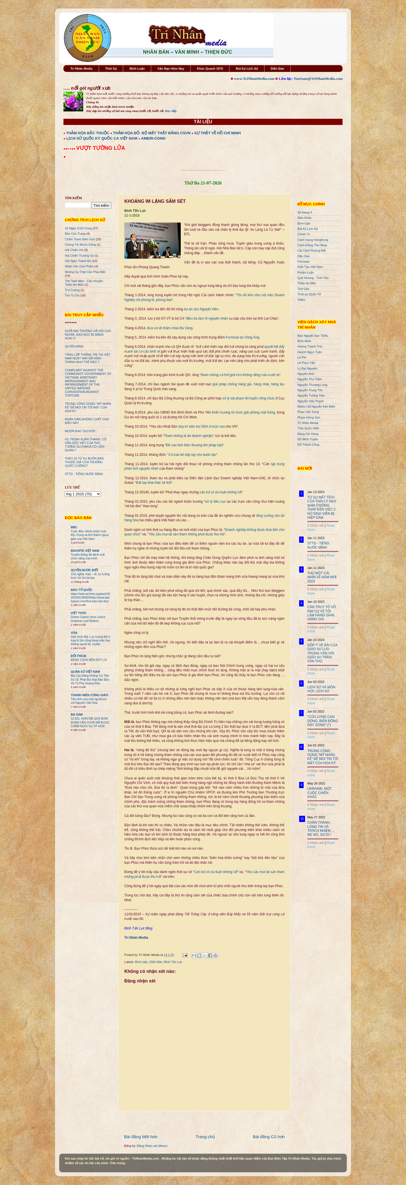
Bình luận (141, 962)
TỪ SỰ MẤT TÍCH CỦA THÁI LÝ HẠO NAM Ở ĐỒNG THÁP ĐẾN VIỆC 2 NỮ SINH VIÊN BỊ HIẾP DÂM (321, 507)
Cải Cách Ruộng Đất (311, 250)
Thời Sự (111, 68)
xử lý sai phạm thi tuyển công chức (248, 398)
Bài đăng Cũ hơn (269, 1136)
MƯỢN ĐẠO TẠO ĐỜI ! (80, 431)
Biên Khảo (304, 217)
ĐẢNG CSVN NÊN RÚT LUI (89, 659)
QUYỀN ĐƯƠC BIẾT (84, 570)
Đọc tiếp (170, 111)
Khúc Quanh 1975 (210, 68)
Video (301, 299)
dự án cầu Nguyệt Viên (201, 309)
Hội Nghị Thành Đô (78, 261)
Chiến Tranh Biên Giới (80, 239)
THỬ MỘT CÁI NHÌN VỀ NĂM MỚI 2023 (321, 577)
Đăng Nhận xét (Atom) (152, 1145)
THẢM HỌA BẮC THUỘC (87, 133)
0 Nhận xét (315, 525)
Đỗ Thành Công (308, 444)
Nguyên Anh (305, 373)
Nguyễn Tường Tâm (311, 395)
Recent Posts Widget (329, 855)
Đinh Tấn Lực (173, 962)
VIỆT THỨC (79, 613)
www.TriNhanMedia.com (254, 78)
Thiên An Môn (306, 283)
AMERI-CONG (153, 138)
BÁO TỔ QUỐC (81, 590)
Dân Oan (303, 256)
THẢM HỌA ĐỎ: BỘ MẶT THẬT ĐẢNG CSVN (152, 133)
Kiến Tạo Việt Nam (310, 267)
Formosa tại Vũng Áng (242, 337)
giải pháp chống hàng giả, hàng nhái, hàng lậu (248, 384)
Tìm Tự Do (72, 295)
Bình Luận (137, 68)
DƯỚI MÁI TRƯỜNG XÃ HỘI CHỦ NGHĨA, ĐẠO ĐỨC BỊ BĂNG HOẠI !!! (88, 334)
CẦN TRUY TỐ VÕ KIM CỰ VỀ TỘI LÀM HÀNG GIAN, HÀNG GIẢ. (321, 613)
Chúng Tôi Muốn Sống (80, 244)
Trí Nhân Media (81, 68)
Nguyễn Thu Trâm (309, 379)
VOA (74, 632)
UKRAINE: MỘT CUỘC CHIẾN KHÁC (319, 793)
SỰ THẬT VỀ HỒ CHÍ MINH (217, 133)
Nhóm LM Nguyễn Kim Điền (316, 406)
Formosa (303, 261)
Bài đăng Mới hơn (141, 1136)
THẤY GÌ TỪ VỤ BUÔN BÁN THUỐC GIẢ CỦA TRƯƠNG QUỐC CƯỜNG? (84, 462)
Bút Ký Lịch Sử (247, 68)
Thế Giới (303, 289)
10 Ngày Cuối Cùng (78, 228)
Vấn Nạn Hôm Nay (170, 68)
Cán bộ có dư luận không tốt (215, 872)
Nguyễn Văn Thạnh (310, 401)
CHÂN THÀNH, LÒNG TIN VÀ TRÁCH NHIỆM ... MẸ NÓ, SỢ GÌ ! (320, 829)
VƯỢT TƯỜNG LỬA (100, 148)
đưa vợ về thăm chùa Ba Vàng (170, 328)
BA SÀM (77, 714)
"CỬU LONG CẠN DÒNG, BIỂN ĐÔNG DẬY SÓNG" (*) (322, 721)
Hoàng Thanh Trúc (310, 346)
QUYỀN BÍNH (74, 346)
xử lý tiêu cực (215, 502)
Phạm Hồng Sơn (308, 417)
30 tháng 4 (304, 212)
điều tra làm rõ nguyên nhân (207, 318)
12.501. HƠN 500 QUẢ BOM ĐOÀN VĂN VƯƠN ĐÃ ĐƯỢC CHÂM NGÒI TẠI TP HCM (90, 722)
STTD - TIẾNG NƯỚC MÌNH (84, 474)
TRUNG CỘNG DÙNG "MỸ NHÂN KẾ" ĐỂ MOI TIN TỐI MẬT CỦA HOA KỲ (88, 407)
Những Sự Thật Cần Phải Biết (85, 272)
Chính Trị (303, 234)
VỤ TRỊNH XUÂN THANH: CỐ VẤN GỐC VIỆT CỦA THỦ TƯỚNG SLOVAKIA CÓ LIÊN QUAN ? (85, 444)
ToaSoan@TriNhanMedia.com (318, 78)
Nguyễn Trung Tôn (310, 390)
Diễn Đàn (277, 68)
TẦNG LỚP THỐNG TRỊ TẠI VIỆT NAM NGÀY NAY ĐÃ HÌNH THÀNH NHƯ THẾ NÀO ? (87, 358)
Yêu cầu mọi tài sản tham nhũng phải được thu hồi (186, 534)
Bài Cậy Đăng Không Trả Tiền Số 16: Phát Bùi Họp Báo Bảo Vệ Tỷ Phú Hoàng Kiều (90, 679)
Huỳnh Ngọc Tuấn (309, 352)
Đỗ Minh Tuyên (307, 439)
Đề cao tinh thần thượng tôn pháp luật (194, 445)
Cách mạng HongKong (312, 239)
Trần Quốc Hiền (308, 428)
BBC (74, 527)
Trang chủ (205, 1136)
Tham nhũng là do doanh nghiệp (188, 436)
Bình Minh (304, 341)
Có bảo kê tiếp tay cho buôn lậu (192, 455)
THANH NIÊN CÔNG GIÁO (89, 695)
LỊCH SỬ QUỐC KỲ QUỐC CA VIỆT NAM (101, 138)
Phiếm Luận (305, 272)
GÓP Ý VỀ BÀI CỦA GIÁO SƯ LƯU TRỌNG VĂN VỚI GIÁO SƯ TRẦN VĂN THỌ (322, 653)
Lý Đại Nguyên (307, 368)
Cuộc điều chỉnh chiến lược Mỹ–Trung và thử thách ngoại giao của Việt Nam (90, 535)
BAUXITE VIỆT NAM (85, 550)
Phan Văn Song (308, 412)
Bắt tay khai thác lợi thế (153, 483)
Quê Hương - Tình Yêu (312, 278)
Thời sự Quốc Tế (309, 294)
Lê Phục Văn (306, 362)
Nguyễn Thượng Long (312, 384)
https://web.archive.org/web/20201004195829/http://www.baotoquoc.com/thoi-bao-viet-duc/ (90, 597)
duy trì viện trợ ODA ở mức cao (201, 426)
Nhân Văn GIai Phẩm (79, 266)
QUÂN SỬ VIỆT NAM (85, 671)
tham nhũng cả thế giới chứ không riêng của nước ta (240, 375)
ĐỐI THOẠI (78, 656)
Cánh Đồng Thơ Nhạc (312, 245)
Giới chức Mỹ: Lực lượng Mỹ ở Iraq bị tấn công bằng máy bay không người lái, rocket (90, 640)
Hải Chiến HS (74, 250)
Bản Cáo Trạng (75, 233)
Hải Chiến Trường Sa (79, 255)
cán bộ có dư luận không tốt (221, 492)
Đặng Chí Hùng (307, 434)
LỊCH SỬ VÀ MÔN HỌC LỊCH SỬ (321, 689)
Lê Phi (301, 357)
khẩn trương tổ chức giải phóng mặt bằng (243, 412)
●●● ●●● (69, 148)
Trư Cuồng (72, 290)
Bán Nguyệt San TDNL (312, 335)
